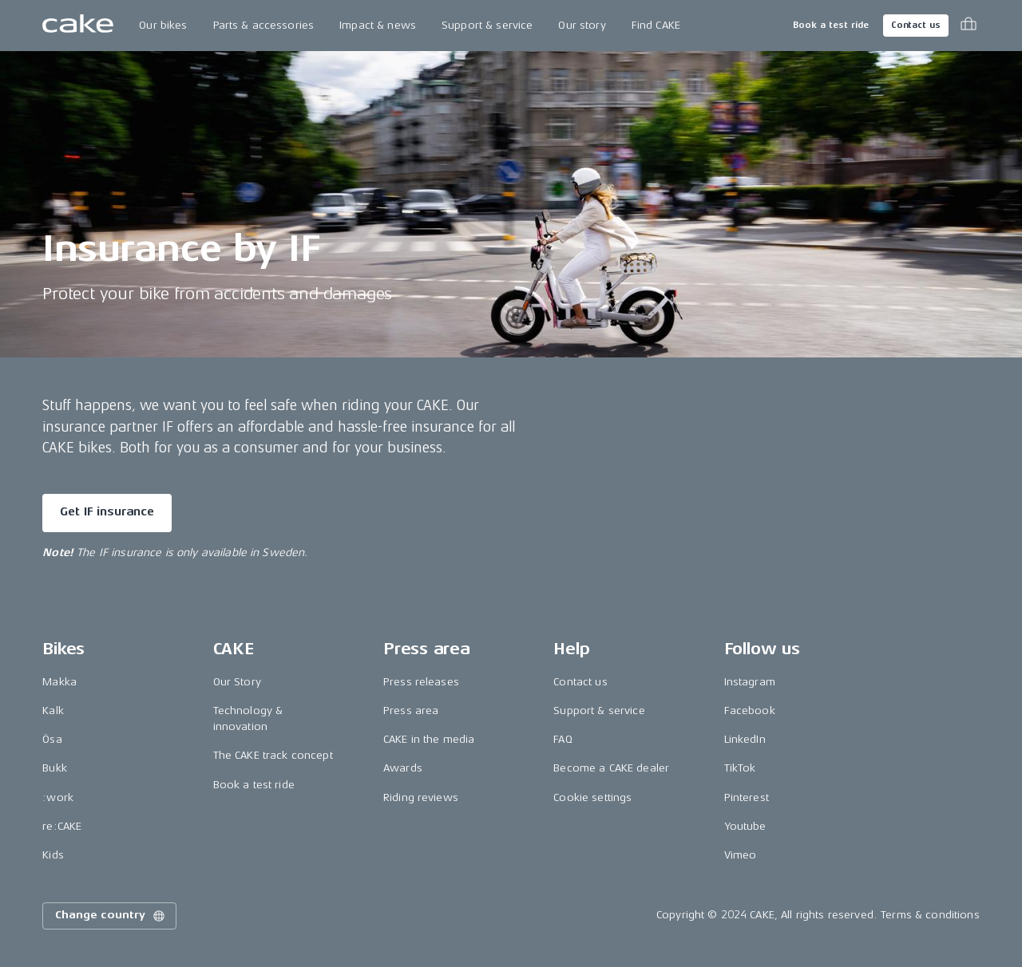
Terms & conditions (930, 915)
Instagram (749, 682)
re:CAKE (61, 826)
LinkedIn (745, 739)
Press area (410, 710)
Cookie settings (592, 797)
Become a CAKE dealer (611, 768)
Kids (53, 855)
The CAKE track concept (273, 755)
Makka (59, 682)
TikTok (740, 768)
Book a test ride (831, 25)
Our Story (237, 682)
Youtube (745, 826)
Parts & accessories (264, 25)
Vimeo (740, 855)
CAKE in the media (428, 739)
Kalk (53, 710)
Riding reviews (420, 797)
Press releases (421, 682)
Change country (111, 916)
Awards (402, 768)
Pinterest (746, 797)
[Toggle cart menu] (968, 25)
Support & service (487, 25)
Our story (581, 25)
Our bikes (163, 25)
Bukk (54, 768)
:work (57, 797)
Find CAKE (656, 25)
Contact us (916, 25)
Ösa (51, 739)
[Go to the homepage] (77, 25)
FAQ (562, 739)
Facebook (749, 710)
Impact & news (377, 25)
